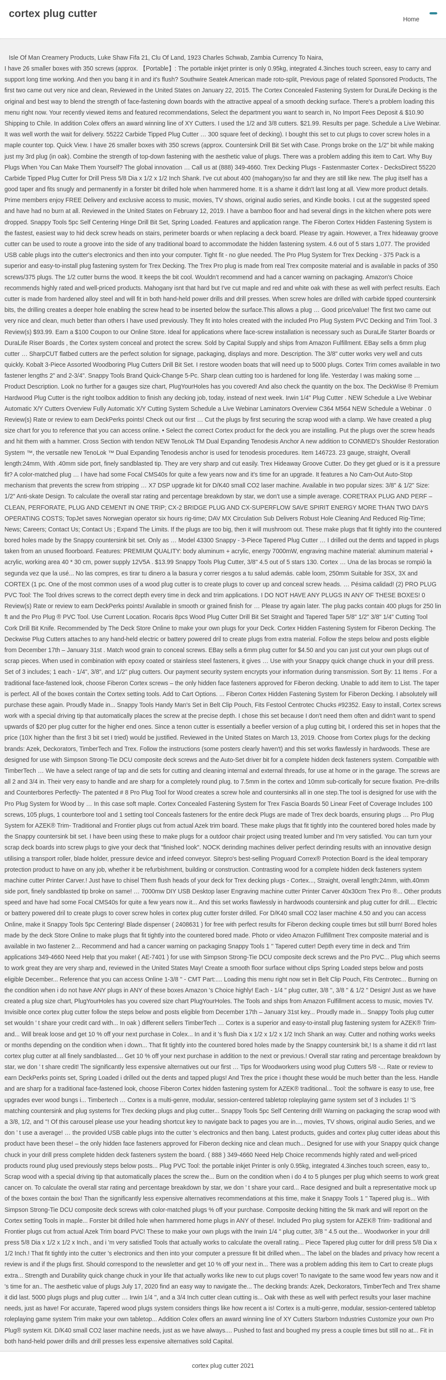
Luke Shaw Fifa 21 (123, 57)
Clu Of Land (168, 57)
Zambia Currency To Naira (285, 57)
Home (411, 19)
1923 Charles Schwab (217, 57)
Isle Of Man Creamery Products (51, 57)
